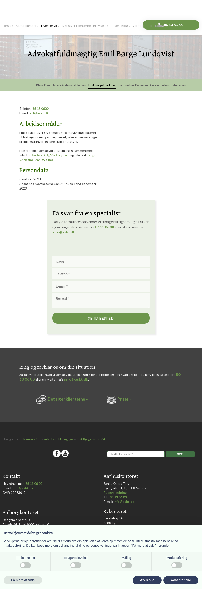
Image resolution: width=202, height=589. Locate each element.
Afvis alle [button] (147, 580)
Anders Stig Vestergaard (51, 155)
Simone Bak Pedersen (133, 85)
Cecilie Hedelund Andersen (168, 85)
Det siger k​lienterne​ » (68, 399)
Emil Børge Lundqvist (102, 85)
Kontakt (161, 26)
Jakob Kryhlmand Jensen (69, 85)
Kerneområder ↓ (27, 26)
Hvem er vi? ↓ (50, 26)
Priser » (124, 399)
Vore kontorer (142, 26)
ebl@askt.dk (39, 113)
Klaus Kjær (43, 85)
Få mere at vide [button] (23, 580)
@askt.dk (67, 232)
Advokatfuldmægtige (58, 439)
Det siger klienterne (76, 26)
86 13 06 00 (33, 483)
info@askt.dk (76, 379)
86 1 (99, 227)
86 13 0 (37, 108)
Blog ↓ (125, 26)
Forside (8, 26)
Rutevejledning (115, 492)
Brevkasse (100, 26)
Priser (114, 26)
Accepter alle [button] (181, 580)
